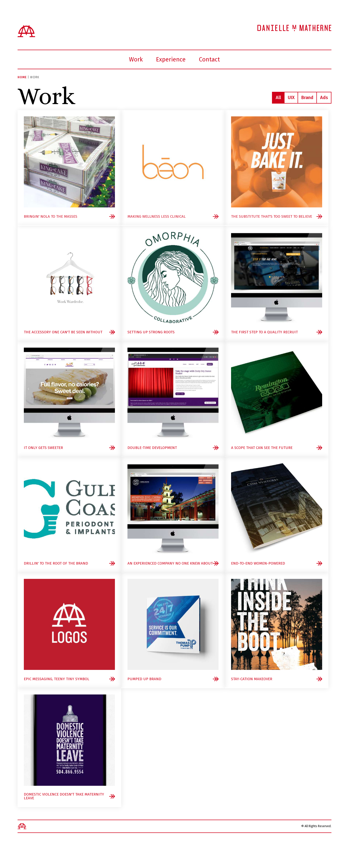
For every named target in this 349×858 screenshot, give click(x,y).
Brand (307, 97)
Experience (171, 59)
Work (136, 59)
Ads (324, 97)
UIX (291, 97)
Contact (209, 59)
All (278, 97)
